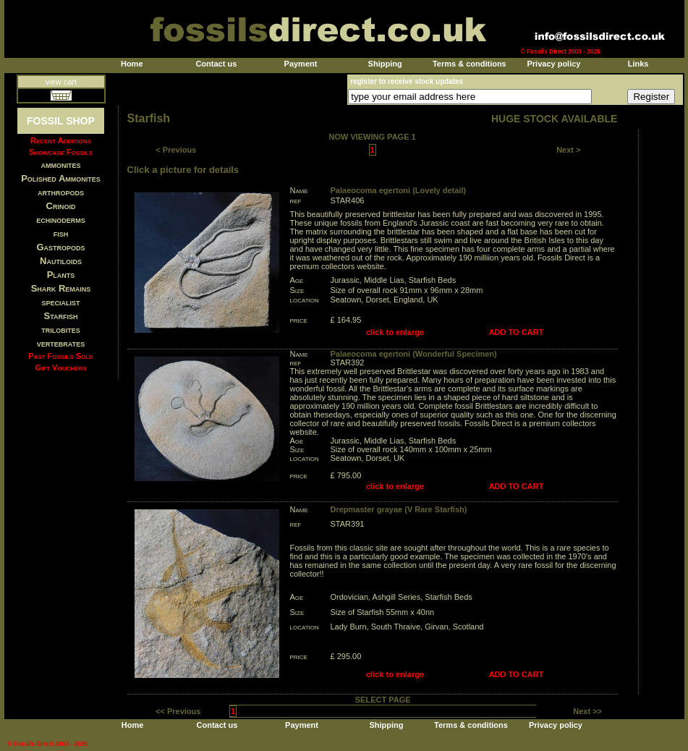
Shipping (385, 63)
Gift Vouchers (61, 367)
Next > (568, 149)
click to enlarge (395, 332)
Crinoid (61, 205)
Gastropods (60, 247)
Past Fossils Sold (60, 356)
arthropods (61, 192)
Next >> (587, 711)
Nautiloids (61, 260)
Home (132, 63)
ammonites (61, 164)
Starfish (61, 315)
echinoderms (60, 219)
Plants (61, 274)
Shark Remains (61, 288)
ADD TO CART (516, 332)
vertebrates (61, 343)
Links (638, 63)
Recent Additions (60, 140)
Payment (301, 63)
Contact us (216, 63)
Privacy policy (553, 63)
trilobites (60, 329)
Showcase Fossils (61, 152)
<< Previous (178, 711)
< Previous (176, 149)
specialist (60, 302)
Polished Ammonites (61, 178)
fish (61, 233)
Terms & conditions (469, 63)
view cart (61, 81)
